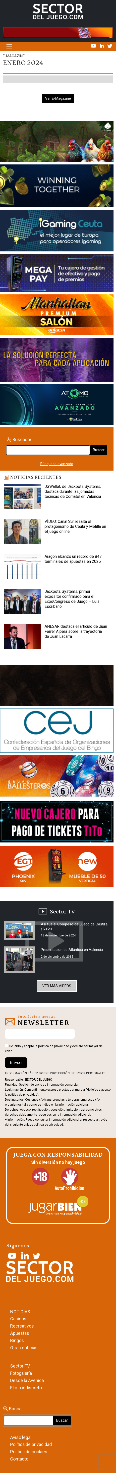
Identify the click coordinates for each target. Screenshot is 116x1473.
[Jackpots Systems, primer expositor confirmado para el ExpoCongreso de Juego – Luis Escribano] (22, 601)
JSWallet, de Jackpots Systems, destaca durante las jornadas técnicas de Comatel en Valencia (73, 491)
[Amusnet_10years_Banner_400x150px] (57, 187)
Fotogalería (21, 1373)
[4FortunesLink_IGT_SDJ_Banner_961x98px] (58, 32)
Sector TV (20, 1366)
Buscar (99, 450)
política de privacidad (53, 1046)
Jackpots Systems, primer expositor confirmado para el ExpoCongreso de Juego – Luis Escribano (72, 599)
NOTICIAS (20, 1311)
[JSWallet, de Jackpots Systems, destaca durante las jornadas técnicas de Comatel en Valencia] (22, 496)
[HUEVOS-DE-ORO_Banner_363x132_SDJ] (57, 142)
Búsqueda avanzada (56, 464)
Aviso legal (20, 1437)
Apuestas (19, 1333)
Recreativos (22, 1326)
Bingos (17, 1340)
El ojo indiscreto (26, 1387)
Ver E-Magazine (58, 98)
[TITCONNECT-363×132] (57, 822)
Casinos (18, 1318)
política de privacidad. (49, 1124)
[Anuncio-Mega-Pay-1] (57, 274)
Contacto (19, 1459)
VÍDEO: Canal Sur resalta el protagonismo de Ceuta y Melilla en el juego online (75, 526)
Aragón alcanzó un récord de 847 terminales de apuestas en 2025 (73, 559)
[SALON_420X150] (57, 316)
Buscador (21, 439)
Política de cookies (28, 1451)
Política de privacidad (31, 1444)
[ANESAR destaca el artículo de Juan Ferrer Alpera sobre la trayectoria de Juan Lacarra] (22, 636)
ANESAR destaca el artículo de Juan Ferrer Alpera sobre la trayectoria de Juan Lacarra (76, 631)
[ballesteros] (57, 777)
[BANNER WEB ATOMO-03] (57, 405)
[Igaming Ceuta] (57, 231)
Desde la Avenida (27, 1380)
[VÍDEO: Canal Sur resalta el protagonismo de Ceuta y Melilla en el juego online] (22, 531)
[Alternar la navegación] (9, 46)
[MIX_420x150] (57, 867)
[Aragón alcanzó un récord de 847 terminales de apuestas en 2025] (22, 566)
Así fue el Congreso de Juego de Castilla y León (74, 926)
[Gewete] (57, 360)
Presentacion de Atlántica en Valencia (72, 949)
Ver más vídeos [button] (56, 986)
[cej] (57, 731)
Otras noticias (24, 1347)
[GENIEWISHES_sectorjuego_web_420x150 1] (57, 686)
